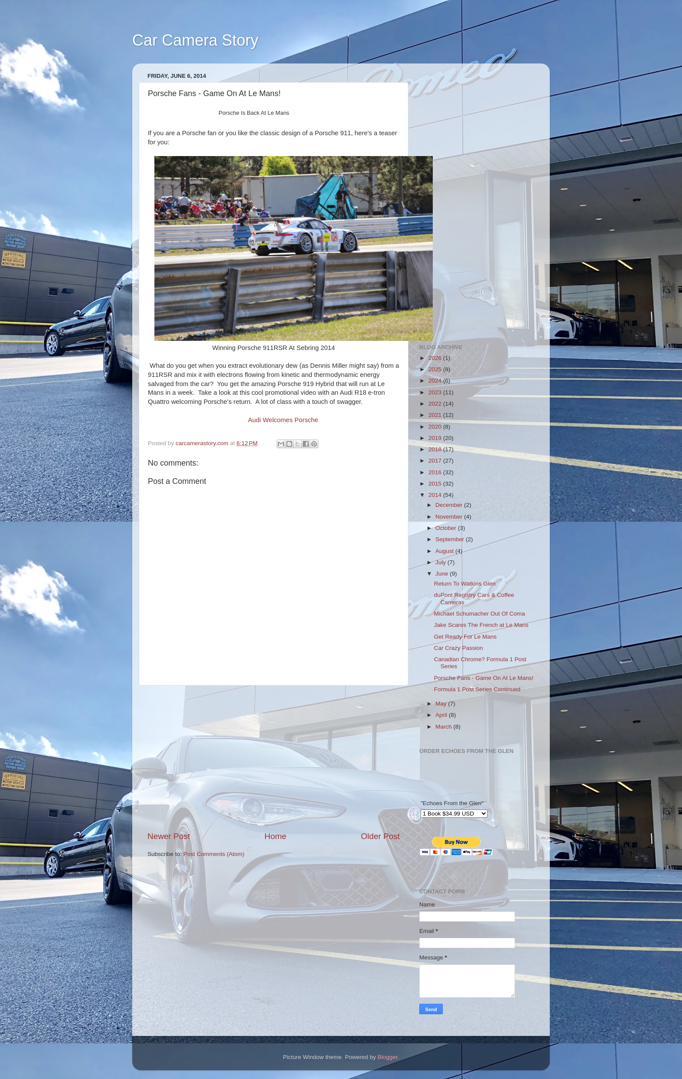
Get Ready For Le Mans (465, 636)
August (445, 551)
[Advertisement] (273, 758)
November (449, 516)
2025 (435, 369)
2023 (435, 392)
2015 (435, 483)
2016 (435, 472)
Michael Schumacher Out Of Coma (479, 613)
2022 (435, 403)
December (449, 505)
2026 (435, 358)
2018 (435, 449)
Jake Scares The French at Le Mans (481, 625)
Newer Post (168, 836)
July (441, 562)
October (446, 528)
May (441, 703)
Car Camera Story (195, 40)
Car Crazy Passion (458, 648)
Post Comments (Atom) (214, 854)
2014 (435, 495)
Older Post (380, 836)
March (444, 726)
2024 (435, 380)
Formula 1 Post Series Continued (477, 689)
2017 (435, 460)
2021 (435, 415)
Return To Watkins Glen (465, 583)
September (450, 539)
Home (275, 836)
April (442, 715)
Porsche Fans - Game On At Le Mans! (484, 678)
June (442, 573)
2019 (435, 438)
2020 (435, 426)
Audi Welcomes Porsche (283, 419)
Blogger (388, 1057)
